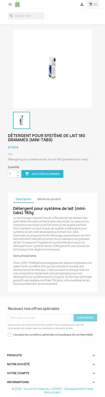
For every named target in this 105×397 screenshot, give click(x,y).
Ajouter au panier (42, 174)
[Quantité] (12, 174)
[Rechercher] (26, 15)
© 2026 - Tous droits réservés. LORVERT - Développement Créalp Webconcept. (52, 390)
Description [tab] (23, 199)
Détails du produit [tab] (49, 199)
